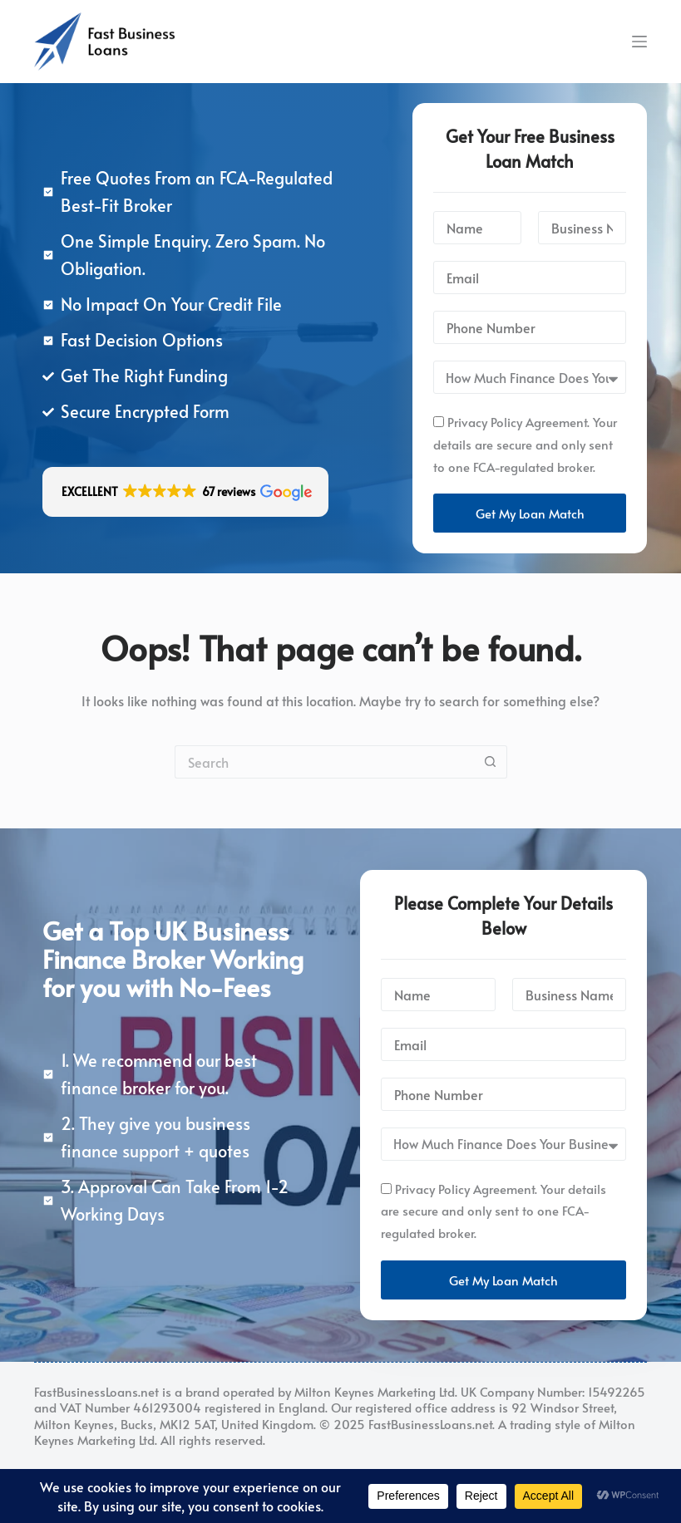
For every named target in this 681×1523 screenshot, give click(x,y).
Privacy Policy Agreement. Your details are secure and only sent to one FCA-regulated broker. (525, 444)
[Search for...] (324, 762)
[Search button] (490, 762)
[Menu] (639, 41)
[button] (185, 492)
